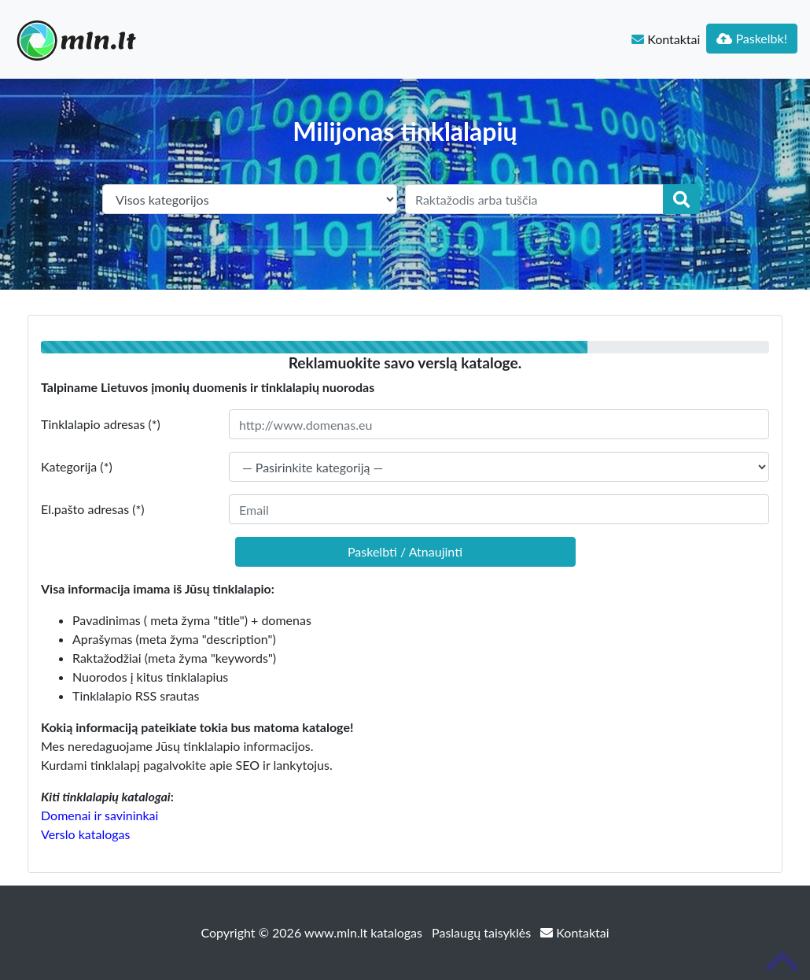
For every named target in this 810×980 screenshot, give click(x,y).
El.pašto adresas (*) (93, 508)
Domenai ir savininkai (99, 815)
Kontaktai (665, 38)
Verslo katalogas (85, 834)
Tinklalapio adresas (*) (100, 423)
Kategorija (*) (76, 466)
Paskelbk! (751, 38)
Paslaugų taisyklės (483, 932)
